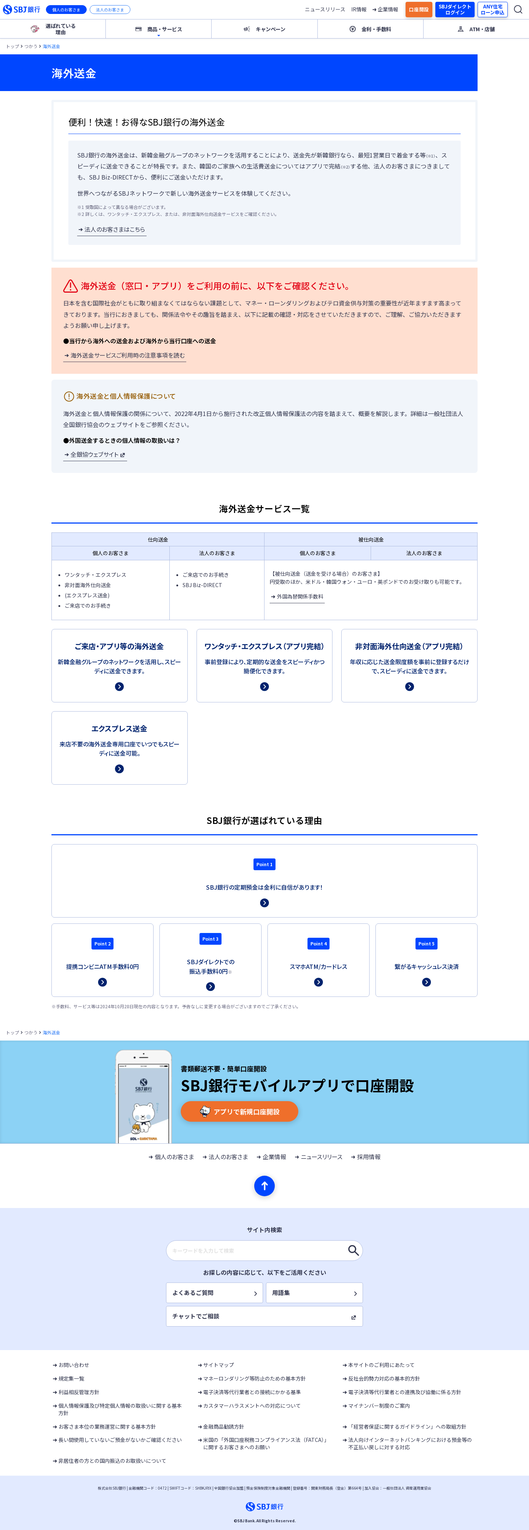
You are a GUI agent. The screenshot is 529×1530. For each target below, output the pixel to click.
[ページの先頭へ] (264, 1186)
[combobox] (264, 1250)
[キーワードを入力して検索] (353, 1250)
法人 (110, 9)
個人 (66, 9)
